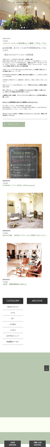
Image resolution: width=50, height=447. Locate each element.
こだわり (13, 330)
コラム (12, 313)
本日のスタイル (12, 307)
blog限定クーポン (13, 341)
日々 (12, 318)
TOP (46, 368)
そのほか (13, 324)
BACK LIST (14, 124)
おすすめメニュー (12, 336)
